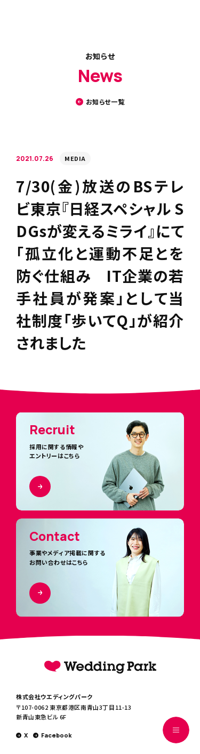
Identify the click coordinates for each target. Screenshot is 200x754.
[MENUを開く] (176, 730)
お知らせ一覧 (100, 102)
